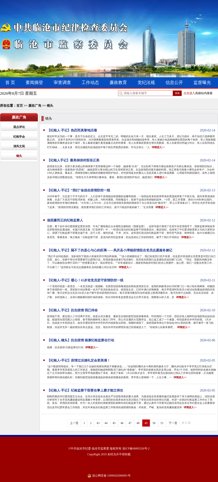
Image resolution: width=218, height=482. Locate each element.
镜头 (50, 105)
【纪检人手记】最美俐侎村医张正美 (131, 160)
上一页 (74, 423)
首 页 (10, 82)
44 (106, 423)
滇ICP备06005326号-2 (136, 448)
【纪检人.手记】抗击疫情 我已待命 (131, 310)
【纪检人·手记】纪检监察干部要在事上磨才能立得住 (131, 390)
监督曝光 (202, 82)
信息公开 (174, 82)
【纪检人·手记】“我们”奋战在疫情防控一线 (131, 190)
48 (138, 423)
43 (98, 423)
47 (130, 423)
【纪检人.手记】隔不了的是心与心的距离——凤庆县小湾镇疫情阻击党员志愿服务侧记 (131, 250)
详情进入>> (158, 147)
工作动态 (90, 82)
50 (154, 423)
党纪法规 (146, 82)
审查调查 (62, 82)
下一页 (173, 423)
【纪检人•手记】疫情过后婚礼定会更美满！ (131, 360)
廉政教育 (118, 82)
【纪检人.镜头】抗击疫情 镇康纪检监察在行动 (131, 340)
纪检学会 (19, 136)
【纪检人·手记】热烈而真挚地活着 (131, 130)
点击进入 (189, 93)
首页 (19, 105)
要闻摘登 (34, 82)
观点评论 (19, 126)
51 (162, 423)
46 (122, 423)
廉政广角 (34, 105)
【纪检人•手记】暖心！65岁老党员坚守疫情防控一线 (131, 280)
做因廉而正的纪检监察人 (131, 220)
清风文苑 (19, 146)
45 (114, 423)
